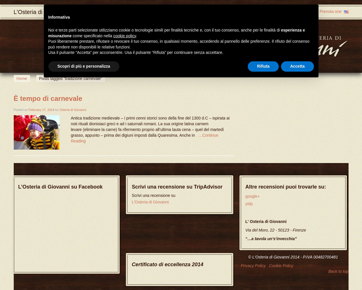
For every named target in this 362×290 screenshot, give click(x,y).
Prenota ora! (331, 11)
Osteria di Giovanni (73, 109)
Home (22, 78)
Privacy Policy (253, 265)
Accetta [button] (297, 66)
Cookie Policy (281, 265)
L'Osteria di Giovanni (150, 202)
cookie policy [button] (124, 36)
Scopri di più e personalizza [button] (84, 66)
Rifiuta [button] (263, 66)
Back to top (338, 271)
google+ (252, 196)
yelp (249, 203)
